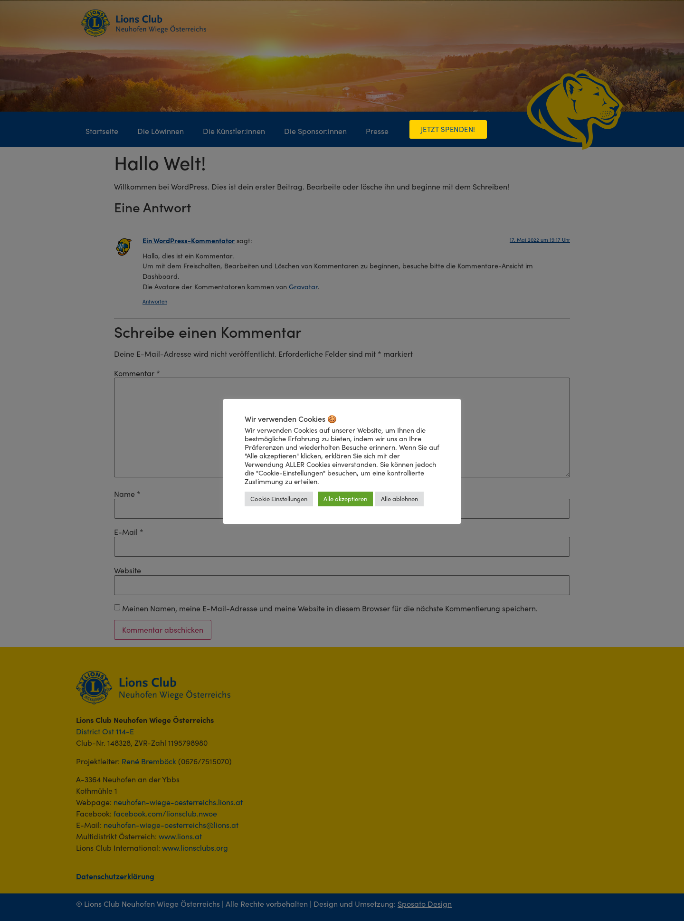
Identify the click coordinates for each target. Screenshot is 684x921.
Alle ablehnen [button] (399, 498)
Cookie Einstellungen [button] (278, 498)
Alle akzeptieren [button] (345, 498)
